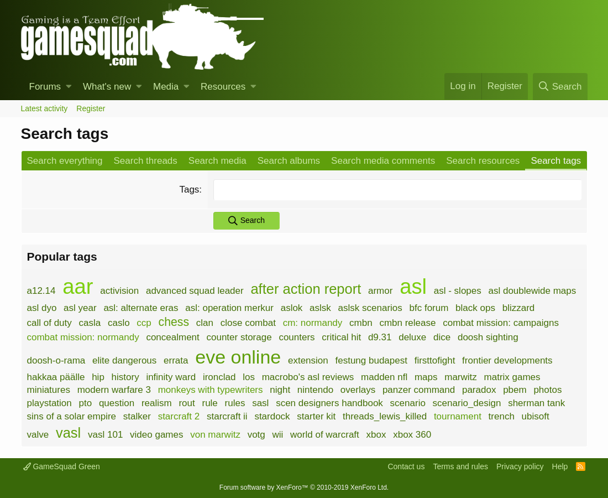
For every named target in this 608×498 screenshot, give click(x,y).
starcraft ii (227, 416)
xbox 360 (412, 434)
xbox (376, 434)
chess (174, 322)
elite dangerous (124, 360)
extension (308, 360)
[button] (69, 87)
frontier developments (507, 360)
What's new (107, 86)
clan (204, 323)
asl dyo (42, 308)
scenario (408, 403)
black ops (475, 308)
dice (441, 337)
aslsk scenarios (370, 308)
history (125, 377)
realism (156, 403)
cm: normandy (313, 323)
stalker (137, 416)
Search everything (65, 160)
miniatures (48, 390)
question (116, 403)
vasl (68, 432)
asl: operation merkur (229, 308)
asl (413, 286)
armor (380, 291)
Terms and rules (460, 466)
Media (166, 86)
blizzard (518, 308)
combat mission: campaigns (501, 323)
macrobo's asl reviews (308, 377)
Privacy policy (520, 466)
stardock (272, 416)
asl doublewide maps (532, 291)
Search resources (483, 160)
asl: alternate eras (140, 308)
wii (278, 434)
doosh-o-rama (56, 360)
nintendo (315, 390)
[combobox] (397, 189)
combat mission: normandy (83, 337)
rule (209, 403)
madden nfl (384, 377)
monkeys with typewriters (210, 390)
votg (256, 434)
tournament (457, 416)
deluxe (412, 337)
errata (176, 360)
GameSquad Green (61, 466)
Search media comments (383, 160)
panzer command (418, 390)
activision (119, 291)
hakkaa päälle (56, 377)
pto (85, 403)
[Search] (560, 86)
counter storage (239, 337)
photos (547, 390)
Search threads (145, 160)
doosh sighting (488, 337)
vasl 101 (105, 434)
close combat (248, 323)
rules (235, 403)
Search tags (556, 160)
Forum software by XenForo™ (304, 487)
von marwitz (215, 434)
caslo (119, 323)
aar (77, 286)
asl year (80, 308)
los (249, 377)
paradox (479, 390)
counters (297, 337)
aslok (292, 308)
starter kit (316, 416)
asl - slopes (457, 291)
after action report (305, 289)
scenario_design (467, 403)
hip (98, 377)
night (280, 390)
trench (502, 416)
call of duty (49, 323)
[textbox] (397, 190)
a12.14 (41, 291)
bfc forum (429, 308)
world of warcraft (324, 434)
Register (90, 108)
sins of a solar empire (72, 416)
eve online (238, 356)
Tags (189, 189)
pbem (515, 390)
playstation (49, 403)
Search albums (289, 160)
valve (38, 434)
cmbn (361, 323)
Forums (45, 86)
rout (187, 403)
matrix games (512, 377)
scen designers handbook (329, 403)
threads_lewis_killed (385, 416)
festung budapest (371, 360)
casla (90, 323)
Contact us (405, 466)
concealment (172, 337)
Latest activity (44, 108)
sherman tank (536, 403)
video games (156, 434)
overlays (357, 390)
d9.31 (380, 337)
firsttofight (435, 360)
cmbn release (407, 323)
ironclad (219, 377)
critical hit (341, 337)
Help (560, 466)
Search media (217, 160)
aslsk (320, 308)
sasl (260, 403)
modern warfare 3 (114, 390)
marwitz (460, 377)
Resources (223, 86)
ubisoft (535, 416)
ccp (144, 323)
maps (426, 377)
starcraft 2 (179, 416)
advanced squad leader (195, 291)
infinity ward (171, 377)
